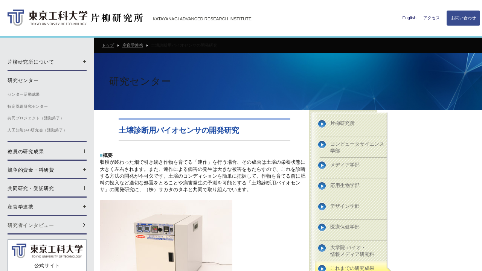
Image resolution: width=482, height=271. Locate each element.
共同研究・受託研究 (31, 188)
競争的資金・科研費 (31, 170)
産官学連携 (132, 45)
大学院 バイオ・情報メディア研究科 (352, 251)
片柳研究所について (31, 62)
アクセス (431, 17)
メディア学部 (345, 164)
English (409, 17)
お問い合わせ (463, 17)
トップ (108, 45)
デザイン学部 (345, 206)
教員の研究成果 (26, 151)
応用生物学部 (345, 185)
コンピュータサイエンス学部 (357, 147)
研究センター (23, 80)
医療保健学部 (345, 227)
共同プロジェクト (36, 118)
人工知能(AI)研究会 (37, 130)
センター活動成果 (24, 94)
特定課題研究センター (28, 106)
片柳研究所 (342, 123)
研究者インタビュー (31, 225)
